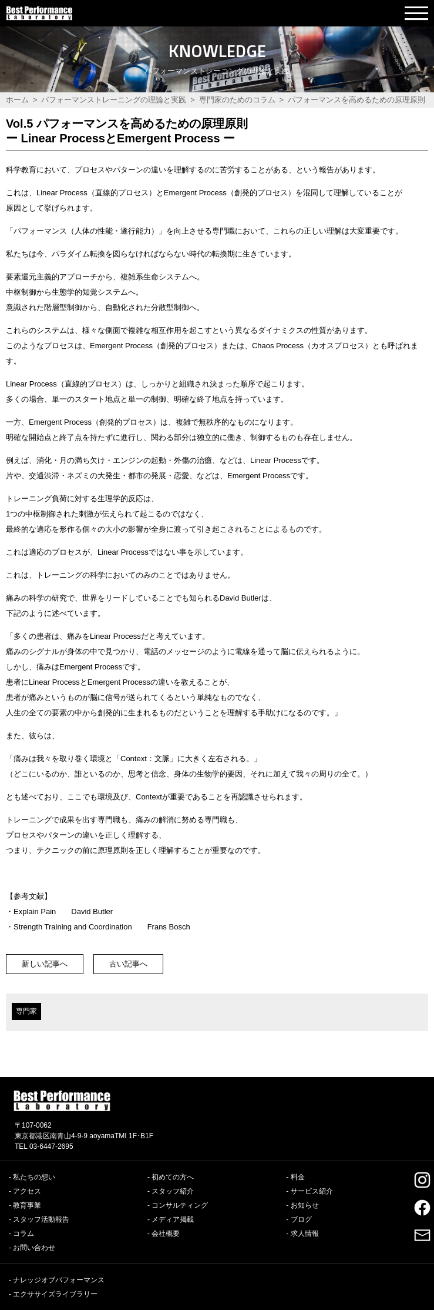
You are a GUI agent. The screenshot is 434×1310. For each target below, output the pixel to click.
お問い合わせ (34, 1248)
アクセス (27, 1191)
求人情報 (305, 1233)
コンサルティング (180, 1205)
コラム (23, 1233)
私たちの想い (34, 1177)
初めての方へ (173, 1177)
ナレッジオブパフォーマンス (59, 1280)
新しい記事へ (45, 963)
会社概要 (166, 1233)
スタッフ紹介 (173, 1191)
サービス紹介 (312, 1191)
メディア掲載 (173, 1219)
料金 (298, 1177)
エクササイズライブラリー (55, 1294)
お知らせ (305, 1205)
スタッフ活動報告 (41, 1219)
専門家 (26, 1010)
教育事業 (27, 1205)
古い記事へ (128, 963)
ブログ (301, 1219)
